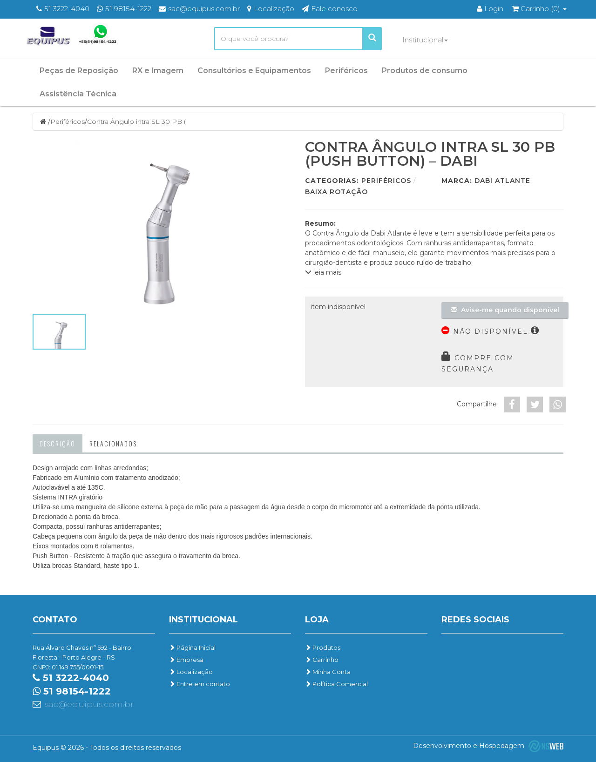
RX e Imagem (157, 70)
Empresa (186, 659)
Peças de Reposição (79, 70)
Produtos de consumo (424, 70)
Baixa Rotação (336, 192)
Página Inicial (192, 647)
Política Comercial (336, 684)
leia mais (323, 272)
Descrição (57, 443)
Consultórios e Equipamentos (254, 70)
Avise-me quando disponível (505, 310)
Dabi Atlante (502, 180)
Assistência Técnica (78, 93)
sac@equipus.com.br (89, 704)
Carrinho (322, 659)
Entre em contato (199, 684)
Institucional (425, 39)
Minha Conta (328, 671)
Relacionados (113, 443)
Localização (191, 671)
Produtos (322, 647)
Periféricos (346, 70)
